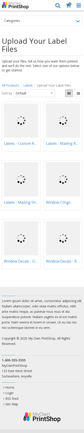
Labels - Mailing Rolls (63, 143)
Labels (28, 85)
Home (9, 387)
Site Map (11, 404)
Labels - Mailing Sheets (21, 202)
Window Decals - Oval (21, 261)
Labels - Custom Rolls (21, 143)
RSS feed (11, 398)
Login (9, 393)
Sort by (7, 93)
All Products (10, 85)
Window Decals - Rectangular (63, 261)
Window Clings (58, 202)
